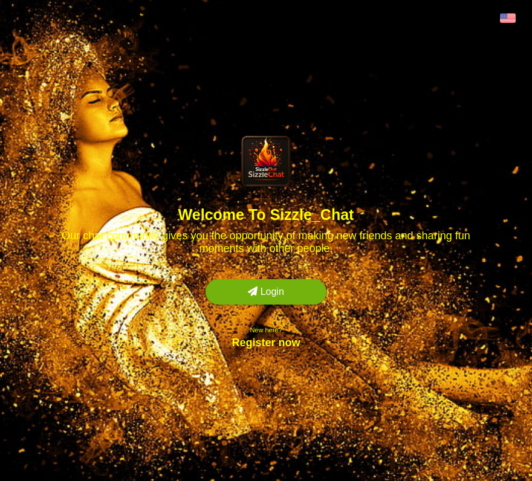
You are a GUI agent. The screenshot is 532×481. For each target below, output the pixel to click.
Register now (266, 343)
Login (266, 291)
